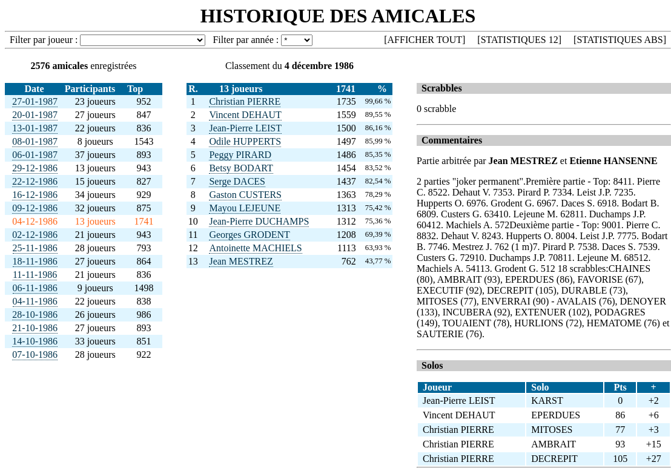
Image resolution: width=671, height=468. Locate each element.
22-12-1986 (35, 181)
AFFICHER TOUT (425, 40)
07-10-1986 (35, 354)
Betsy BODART (241, 168)
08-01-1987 (35, 141)
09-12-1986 (35, 208)
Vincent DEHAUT (245, 115)
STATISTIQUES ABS (620, 40)
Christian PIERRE (244, 101)
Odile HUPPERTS (245, 141)
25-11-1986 (35, 248)
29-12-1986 (35, 168)
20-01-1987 (35, 115)
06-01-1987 (35, 155)
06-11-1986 (35, 288)
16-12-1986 (35, 195)
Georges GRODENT (249, 234)
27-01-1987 (35, 101)
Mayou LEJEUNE (244, 208)
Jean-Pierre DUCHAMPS (259, 221)
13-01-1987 (35, 128)
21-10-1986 (35, 328)
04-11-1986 (35, 301)
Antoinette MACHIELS (255, 248)
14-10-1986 (35, 341)
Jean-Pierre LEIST (245, 128)
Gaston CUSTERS (245, 195)
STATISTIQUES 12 (519, 40)
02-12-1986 (35, 234)
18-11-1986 (35, 261)
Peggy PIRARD (240, 155)
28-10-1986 (35, 314)
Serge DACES (237, 181)
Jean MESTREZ (241, 261)
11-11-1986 (35, 274)
